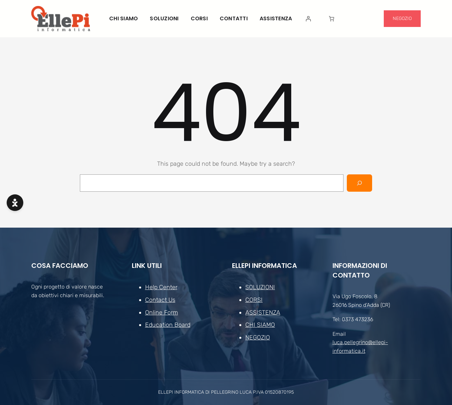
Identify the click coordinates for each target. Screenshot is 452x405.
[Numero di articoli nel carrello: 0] (331, 18)
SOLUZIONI (260, 287)
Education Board (167, 325)
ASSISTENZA (262, 312)
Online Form (161, 312)
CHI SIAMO (260, 325)
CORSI (254, 300)
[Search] (359, 183)
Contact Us (160, 300)
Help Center (161, 287)
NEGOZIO (402, 18)
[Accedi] (308, 18)
